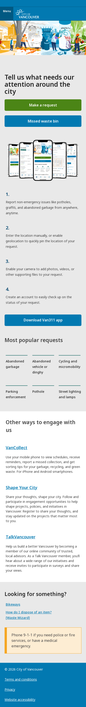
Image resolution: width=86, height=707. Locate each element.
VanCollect (16, 447)
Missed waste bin (43, 121)
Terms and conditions (21, 679)
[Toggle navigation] (84, 3)
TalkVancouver (20, 537)
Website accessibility (20, 699)
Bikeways (13, 604)
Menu (7, 11)
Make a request (43, 105)
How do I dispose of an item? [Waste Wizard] (29, 615)
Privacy (10, 689)
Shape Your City (21, 487)
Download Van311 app (43, 320)
